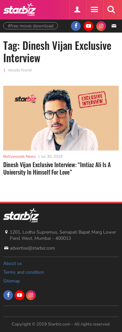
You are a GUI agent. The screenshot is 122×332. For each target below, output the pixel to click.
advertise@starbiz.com (32, 248)
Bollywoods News (19, 156)
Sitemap (11, 281)
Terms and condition (23, 272)
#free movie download (30, 26)
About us (12, 263)
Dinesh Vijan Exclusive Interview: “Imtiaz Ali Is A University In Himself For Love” (57, 168)
